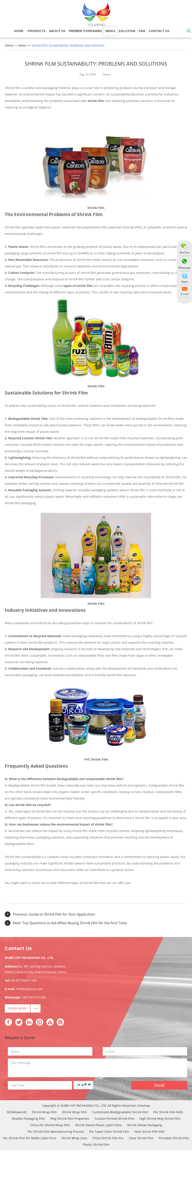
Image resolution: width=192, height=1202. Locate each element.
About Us (57, 31)
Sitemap (144, 1105)
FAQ (142, 31)
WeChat (184, 252)
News (110, 31)
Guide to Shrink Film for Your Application (62, 914)
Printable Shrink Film (174, 1138)
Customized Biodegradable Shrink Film (120, 1112)
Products (36, 31)
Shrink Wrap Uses (74, 1138)
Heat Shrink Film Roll (149, 1131)
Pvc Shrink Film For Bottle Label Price (29, 1138)
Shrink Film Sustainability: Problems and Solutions (68, 45)
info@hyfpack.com (29, 989)
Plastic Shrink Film (96, 1144)
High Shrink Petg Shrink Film (160, 1118)
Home (18, 31)
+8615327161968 (34, 997)
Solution (127, 31)
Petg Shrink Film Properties (69, 1118)
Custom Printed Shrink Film (114, 1118)
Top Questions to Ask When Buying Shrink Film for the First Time (74, 923)
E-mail (184, 294)
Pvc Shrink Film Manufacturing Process (56, 1131)
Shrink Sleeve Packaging (144, 1125)
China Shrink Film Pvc (108, 1138)
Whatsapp (184, 268)
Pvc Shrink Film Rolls (168, 1112)
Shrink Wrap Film (44, 1112)
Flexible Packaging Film (28, 1118)
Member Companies (85, 31)
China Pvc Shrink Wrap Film (50, 1125)
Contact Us (159, 31)
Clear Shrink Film (141, 1138)
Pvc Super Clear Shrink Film (109, 1131)
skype (184, 281)
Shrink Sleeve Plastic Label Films (98, 1125)
